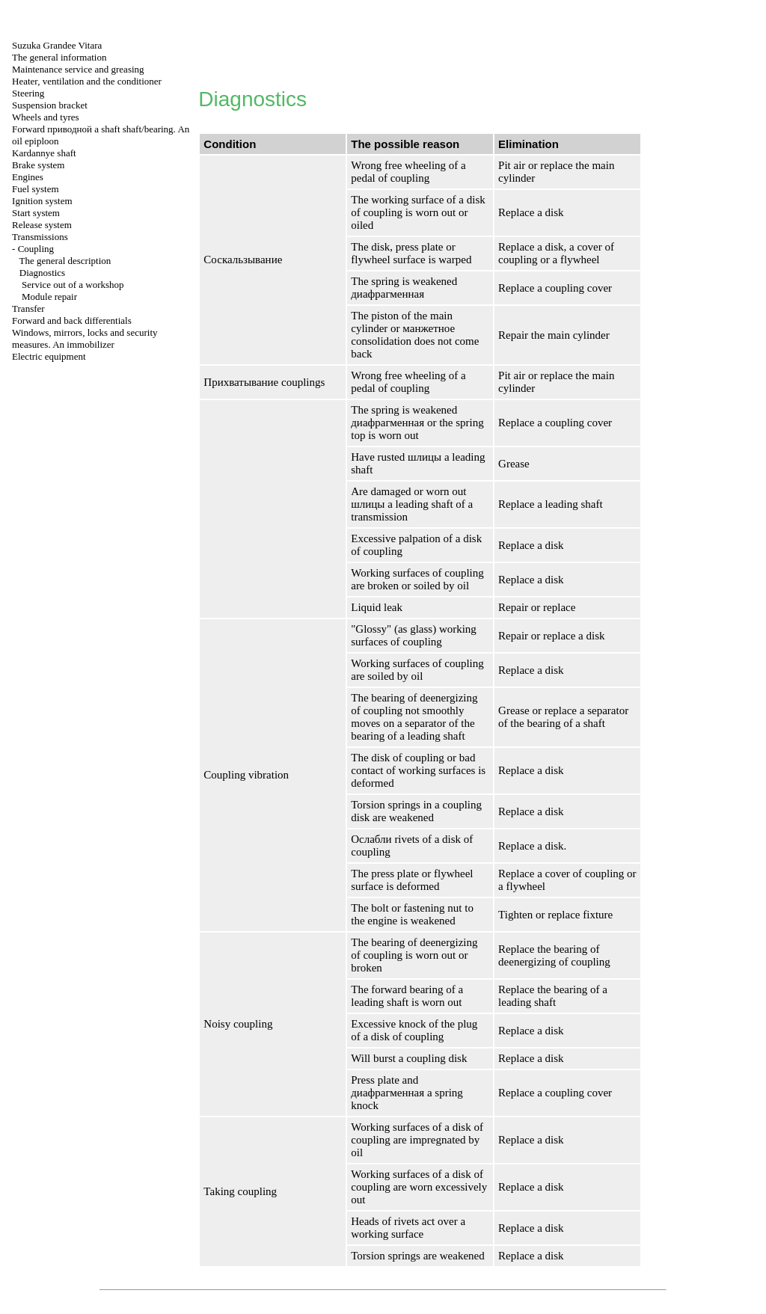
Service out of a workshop (72, 284)
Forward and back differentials (72, 320)
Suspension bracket (50, 105)
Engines (27, 176)
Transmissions (40, 236)
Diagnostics (42, 272)
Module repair (49, 296)
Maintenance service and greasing (78, 69)
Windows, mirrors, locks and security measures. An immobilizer (84, 338)
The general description (65, 260)
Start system (36, 212)
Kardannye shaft (44, 153)
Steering (28, 93)
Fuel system (35, 188)
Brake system (38, 165)
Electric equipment (49, 356)
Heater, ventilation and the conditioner (87, 81)
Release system (42, 224)
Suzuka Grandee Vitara (57, 45)
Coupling (36, 248)
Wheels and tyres (45, 117)
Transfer (28, 308)
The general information (59, 57)
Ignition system (42, 200)
